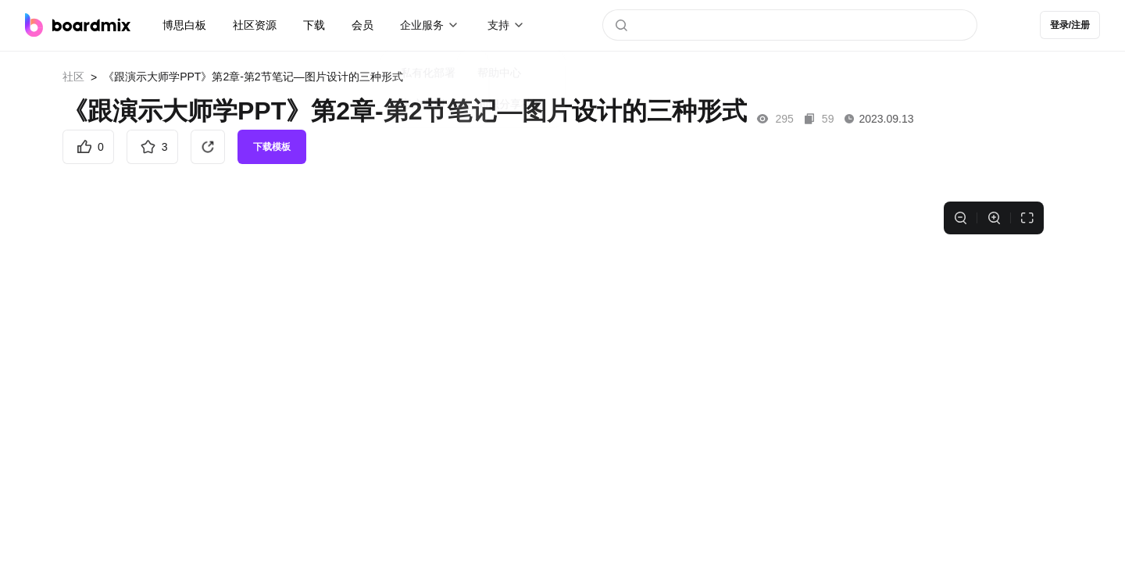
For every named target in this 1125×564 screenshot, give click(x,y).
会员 (362, 25)
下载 (314, 25)
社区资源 (255, 25)
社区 (73, 76)
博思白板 (184, 25)
